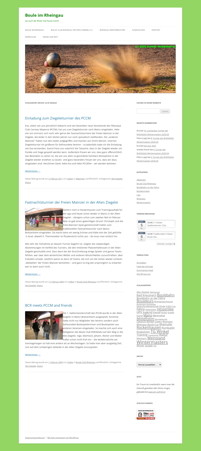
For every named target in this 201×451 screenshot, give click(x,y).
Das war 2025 (150, 145)
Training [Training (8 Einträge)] (142, 335)
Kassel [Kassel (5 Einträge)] (157, 312)
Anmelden (141, 262)
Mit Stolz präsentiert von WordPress (63, 437)
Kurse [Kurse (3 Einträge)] (140, 315)
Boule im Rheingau (44, 15)
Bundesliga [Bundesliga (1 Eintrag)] (151, 304)
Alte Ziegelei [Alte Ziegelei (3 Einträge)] (143, 292)
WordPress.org (143, 274)
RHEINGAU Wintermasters (112, 30)
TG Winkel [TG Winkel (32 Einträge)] (160, 331)
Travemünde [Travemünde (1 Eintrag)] (153, 335)
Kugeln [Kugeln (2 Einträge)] (171, 312)
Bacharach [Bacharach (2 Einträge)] (155, 292)
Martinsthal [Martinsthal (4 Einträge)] (159, 315)
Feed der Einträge (145, 266)
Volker (71, 281)
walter (70, 178)
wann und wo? (50, 37)
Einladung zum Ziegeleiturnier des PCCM (58, 118)
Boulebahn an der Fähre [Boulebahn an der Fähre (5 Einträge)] (151, 298)
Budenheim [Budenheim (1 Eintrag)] (141, 304)
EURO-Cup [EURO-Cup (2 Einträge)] (171, 306)
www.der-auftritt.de (156, 391)
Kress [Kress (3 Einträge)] (164, 312)
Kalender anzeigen (166, 244)
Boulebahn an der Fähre (148, 187)
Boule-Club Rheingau (86, 281)
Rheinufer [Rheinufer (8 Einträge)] (165, 324)
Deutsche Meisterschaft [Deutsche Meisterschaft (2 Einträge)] (148, 306)
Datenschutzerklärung (35, 437)
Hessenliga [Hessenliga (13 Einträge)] (165, 309)
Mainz (28, 182)
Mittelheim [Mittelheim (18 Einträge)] (145, 318)
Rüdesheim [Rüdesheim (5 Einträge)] (143, 332)
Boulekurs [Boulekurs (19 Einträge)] (145, 301)
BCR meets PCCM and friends (48, 305)
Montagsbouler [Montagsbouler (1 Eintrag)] (161, 319)
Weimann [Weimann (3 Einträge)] (142, 338)
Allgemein (80, 178)
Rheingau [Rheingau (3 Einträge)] (168, 321)
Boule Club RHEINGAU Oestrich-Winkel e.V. (72, 30)
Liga (138, 195)
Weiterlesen (33, 171)
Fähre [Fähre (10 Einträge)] (141, 309)
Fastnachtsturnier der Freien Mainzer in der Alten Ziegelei (71, 202)
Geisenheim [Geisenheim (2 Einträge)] (150, 309)
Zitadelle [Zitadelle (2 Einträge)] (149, 345)
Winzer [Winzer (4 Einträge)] (140, 345)
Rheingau (141, 198)
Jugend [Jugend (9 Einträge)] (147, 312)
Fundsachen (138, 30)
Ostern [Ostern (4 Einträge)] (158, 321)
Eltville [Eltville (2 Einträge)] (162, 306)
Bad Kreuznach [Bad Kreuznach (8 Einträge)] (146, 295)
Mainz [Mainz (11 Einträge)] (147, 315)
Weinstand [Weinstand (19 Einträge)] (156, 337)
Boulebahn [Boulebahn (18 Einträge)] (166, 294)
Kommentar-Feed (145, 270)
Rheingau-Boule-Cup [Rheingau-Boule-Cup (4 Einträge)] (148, 324)
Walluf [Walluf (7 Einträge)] (163, 335)
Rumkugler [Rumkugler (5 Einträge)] (168, 328)
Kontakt (156, 30)
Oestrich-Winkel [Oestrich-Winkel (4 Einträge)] (145, 321)
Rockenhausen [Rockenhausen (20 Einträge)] (149, 327)
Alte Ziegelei (116, 178)
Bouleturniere (143, 191)
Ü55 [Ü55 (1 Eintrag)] (154, 346)
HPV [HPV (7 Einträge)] (139, 312)
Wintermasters (143, 202)
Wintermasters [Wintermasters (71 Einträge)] (152, 342)
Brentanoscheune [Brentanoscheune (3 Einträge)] (163, 301)
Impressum (30, 37)
